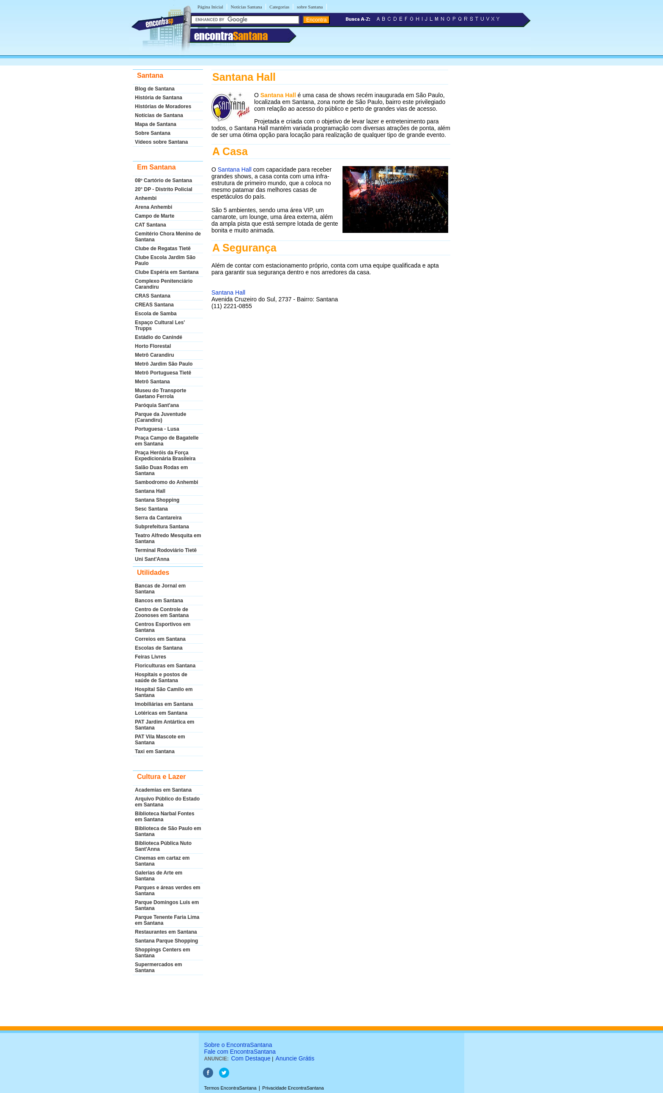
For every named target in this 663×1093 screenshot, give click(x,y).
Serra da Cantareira (158, 518)
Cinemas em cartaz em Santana (162, 861)
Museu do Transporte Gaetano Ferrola (160, 393)
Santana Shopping (157, 500)
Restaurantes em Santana (166, 932)
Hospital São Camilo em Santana (164, 692)
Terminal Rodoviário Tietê (166, 550)
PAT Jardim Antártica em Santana (164, 725)
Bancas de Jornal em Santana (160, 589)
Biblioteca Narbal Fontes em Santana (165, 816)
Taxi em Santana (155, 751)
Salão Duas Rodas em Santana (161, 470)
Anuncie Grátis (295, 1058)
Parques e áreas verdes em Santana (167, 890)
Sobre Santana (152, 133)
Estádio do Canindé (158, 337)
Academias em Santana (163, 790)
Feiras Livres (150, 657)
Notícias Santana (246, 6)
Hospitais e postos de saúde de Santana (161, 677)
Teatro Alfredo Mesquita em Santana (168, 538)
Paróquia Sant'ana (157, 405)
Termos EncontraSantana (230, 1087)
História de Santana (158, 98)
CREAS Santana (154, 305)
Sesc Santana (151, 509)
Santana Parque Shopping (166, 941)
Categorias (279, 6)
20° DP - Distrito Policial (163, 189)
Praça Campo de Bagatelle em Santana (167, 441)
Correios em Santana (160, 639)
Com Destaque (250, 1058)
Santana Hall (150, 491)
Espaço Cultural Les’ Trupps (160, 325)
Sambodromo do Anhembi (166, 482)
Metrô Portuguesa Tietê (163, 373)
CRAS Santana (152, 296)
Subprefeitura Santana (162, 527)
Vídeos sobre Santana (161, 142)
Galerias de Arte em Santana (158, 876)
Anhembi (145, 198)
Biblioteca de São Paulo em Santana (168, 831)
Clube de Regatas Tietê (163, 248)
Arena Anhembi (153, 207)
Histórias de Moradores (163, 106)
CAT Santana (150, 225)
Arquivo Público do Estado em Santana (167, 802)
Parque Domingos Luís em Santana (167, 905)
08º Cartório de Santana (163, 180)
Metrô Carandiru (154, 355)
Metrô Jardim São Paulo (164, 364)
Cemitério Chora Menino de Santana (168, 237)
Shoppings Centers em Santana (162, 953)
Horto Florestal (153, 346)
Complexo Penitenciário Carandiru (164, 284)
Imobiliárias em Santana (164, 704)
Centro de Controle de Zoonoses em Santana (162, 612)
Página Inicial (210, 6)
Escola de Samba (156, 314)
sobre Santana (310, 6)
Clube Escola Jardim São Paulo (165, 260)
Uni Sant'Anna (152, 559)
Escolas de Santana (159, 648)
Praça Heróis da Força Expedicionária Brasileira (165, 456)
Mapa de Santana (155, 124)
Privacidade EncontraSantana (293, 1087)
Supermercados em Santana (158, 967)
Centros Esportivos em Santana (162, 627)
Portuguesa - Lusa (157, 429)
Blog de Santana (155, 89)
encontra (231, 36)
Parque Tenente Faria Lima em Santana (167, 920)
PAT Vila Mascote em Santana (160, 740)
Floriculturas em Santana (165, 666)
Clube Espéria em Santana (167, 272)
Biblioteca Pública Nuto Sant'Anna (163, 846)
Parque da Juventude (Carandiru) (160, 417)
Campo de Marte (154, 216)
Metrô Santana (152, 382)
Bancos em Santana (159, 601)
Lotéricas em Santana (161, 713)
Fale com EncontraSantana (240, 1051)
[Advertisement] (329, 393)
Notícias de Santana (159, 115)
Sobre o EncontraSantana (238, 1044)
